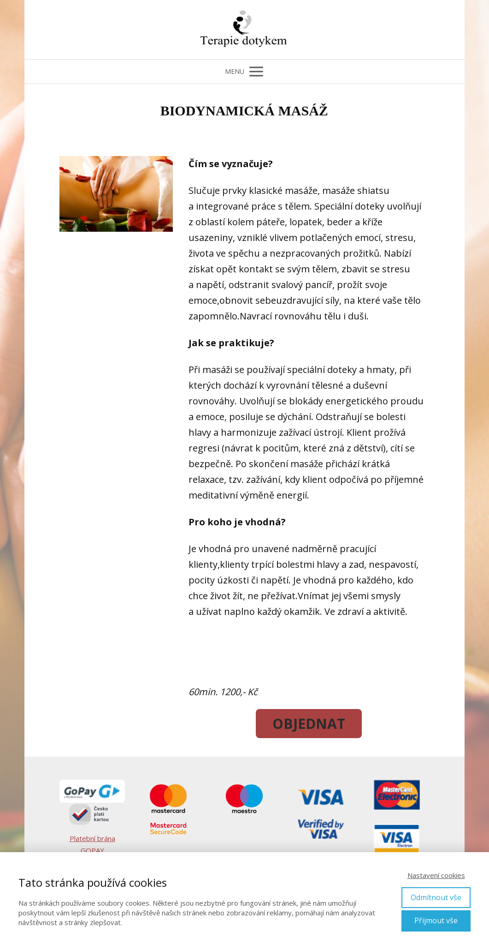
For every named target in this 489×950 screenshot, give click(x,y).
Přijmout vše (436, 920)
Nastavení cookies (436, 875)
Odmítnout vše (436, 897)
